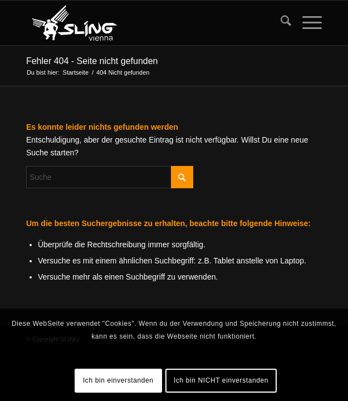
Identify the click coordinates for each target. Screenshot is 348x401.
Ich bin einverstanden (118, 380)
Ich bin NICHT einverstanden (221, 380)
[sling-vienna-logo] (144, 23)
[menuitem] (280, 23)
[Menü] (306, 23)
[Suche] (280, 23)
